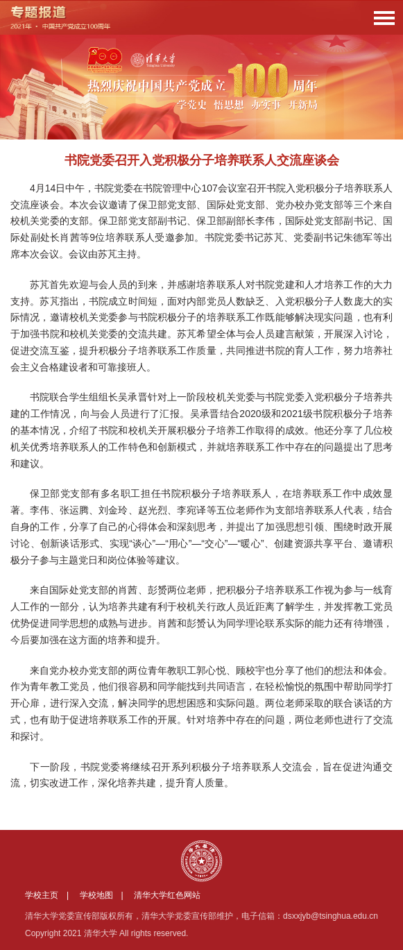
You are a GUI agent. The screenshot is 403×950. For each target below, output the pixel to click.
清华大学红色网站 (167, 895)
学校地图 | (106, 895)
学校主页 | (51, 895)
